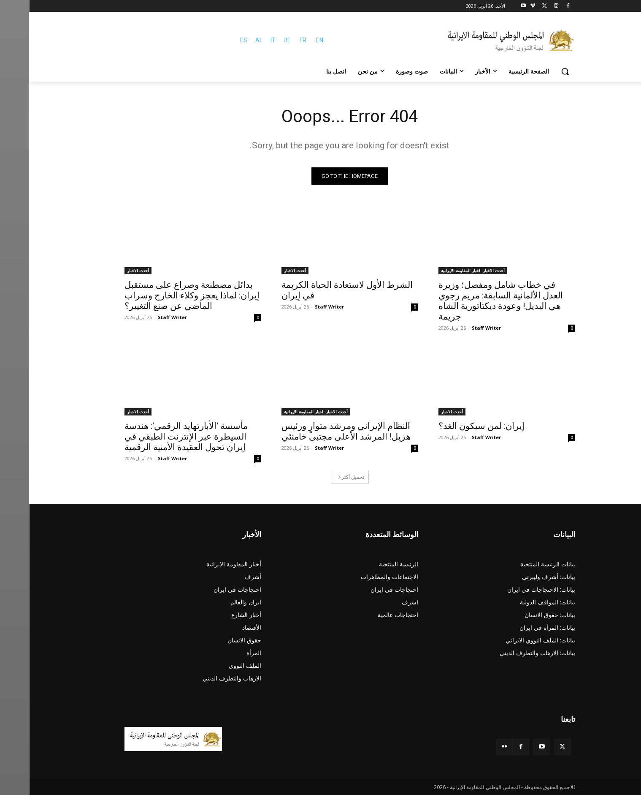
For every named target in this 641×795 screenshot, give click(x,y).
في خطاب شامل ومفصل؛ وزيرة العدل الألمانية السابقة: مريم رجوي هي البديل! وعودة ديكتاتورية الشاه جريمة (471, 301)
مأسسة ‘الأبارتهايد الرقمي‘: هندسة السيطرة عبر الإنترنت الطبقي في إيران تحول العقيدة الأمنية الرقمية (157, 436)
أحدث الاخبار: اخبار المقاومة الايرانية (444, 270)
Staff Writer (457, 328)
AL (229, 40)
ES (214, 40)
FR (273, 40)
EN (290, 40)
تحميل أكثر (322, 477)
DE (258, 40)
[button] (536, 71)
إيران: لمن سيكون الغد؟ (452, 426)
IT (243, 40)
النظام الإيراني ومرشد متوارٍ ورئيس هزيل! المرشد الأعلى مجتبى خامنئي (316, 431)
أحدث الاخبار (266, 270)
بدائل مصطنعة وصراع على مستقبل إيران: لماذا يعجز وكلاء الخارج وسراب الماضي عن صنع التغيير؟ (162, 295)
